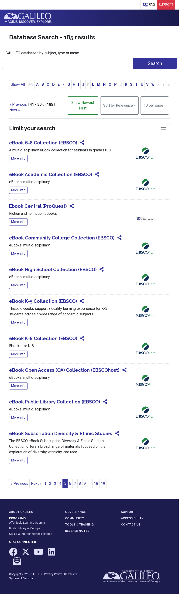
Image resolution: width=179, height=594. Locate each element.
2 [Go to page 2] (50, 483)
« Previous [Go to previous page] (19, 483)
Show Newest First (82, 105)
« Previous (18, 104)
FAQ (149, 5)
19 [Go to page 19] (103, 483)
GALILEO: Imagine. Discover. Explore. (28, 18)
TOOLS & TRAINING (79, 524)
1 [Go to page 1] (45, 483)
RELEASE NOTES (77, 531)
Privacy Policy (53, 574)
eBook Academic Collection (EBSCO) (50, 174)
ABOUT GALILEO (21, 512)
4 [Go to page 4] (60, 483)
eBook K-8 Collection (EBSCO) (43, 338)
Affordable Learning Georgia (27, 522)
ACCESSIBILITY (132, 518)
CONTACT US (130, 524)
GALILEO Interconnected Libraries (30, 534)
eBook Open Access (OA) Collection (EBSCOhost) (64, 370)
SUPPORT (128, 512)
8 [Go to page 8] (80, 483)
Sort (118, 105)
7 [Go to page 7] (75, 483)
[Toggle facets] (163, 129)
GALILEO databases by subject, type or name (42, 53)
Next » (14, 110)
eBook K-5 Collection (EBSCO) (43, 301)
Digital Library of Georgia (24, 528)
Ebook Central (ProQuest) (38, 206)
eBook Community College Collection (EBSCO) (61, 238)
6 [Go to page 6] (70, 483)
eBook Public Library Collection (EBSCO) (54, 402)
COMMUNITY (74, 518)
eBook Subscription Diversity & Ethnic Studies (60, 433)
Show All (18, 84)
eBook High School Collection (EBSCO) (52, 269)
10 (153, 105)
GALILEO (36, 574)
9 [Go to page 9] (85, 483)
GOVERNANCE (75, 512)
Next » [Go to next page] (36, 483)
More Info (18, 158)
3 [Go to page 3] (55, 483)
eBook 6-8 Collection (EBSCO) (43, 143)
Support (166, 5)
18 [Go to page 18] (96, 483)
